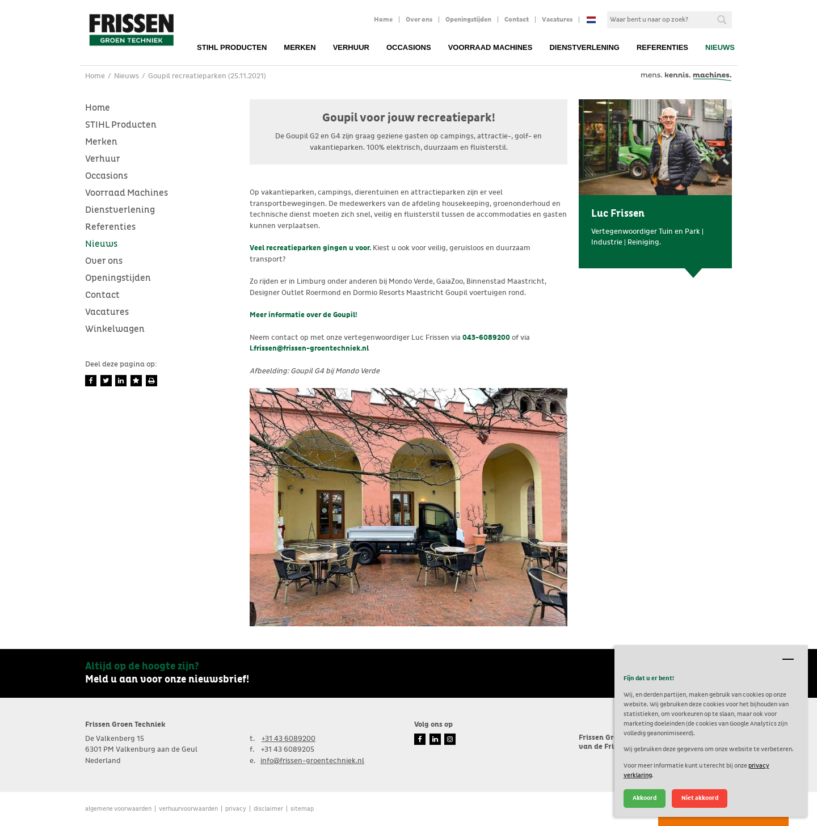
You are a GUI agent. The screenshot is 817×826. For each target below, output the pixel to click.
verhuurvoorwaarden (188, 809)
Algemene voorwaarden (118, 809)
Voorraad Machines (490, 47)
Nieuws (720, 47)
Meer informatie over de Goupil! (303, 315)
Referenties (662, 47)
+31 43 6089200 (288, 739)
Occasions (408, 47)
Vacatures (557, 19)
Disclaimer (268, 809)
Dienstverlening (584, 47)
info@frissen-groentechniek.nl (312, 761)
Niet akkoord (699, 798)
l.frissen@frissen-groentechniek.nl (309, 348)
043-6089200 (486, 338)
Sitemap (302, 809)
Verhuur (351, 47)
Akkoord (644, 798)
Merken (299, 47)
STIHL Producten (232, 47)
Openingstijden (468, 19)
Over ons (419, 19)
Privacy (235, 809)
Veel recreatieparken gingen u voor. (310, 248)
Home (383, 19)
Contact (516, 19)
